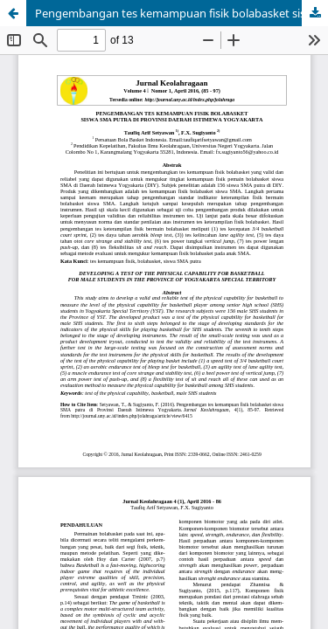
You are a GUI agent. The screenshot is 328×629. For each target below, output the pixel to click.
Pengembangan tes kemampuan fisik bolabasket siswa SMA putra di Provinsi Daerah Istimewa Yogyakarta (181, 13)
